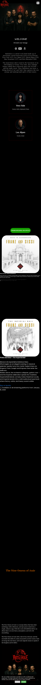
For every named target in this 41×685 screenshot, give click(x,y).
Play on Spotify (5, 385)
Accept (23, 681)
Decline (17, 681)
